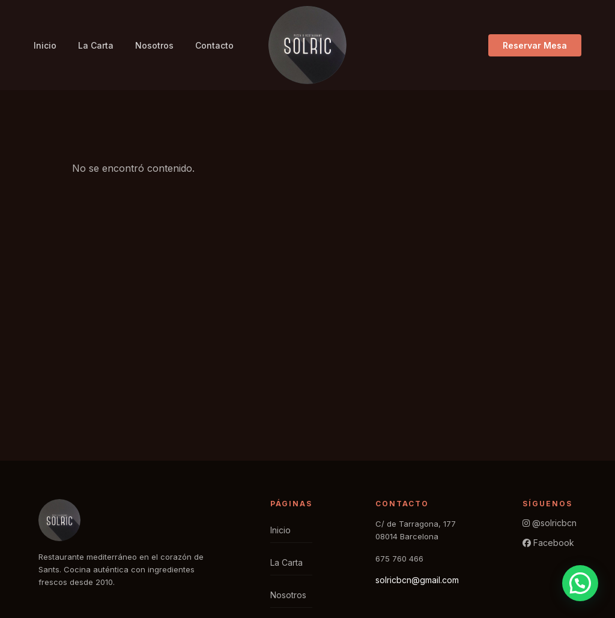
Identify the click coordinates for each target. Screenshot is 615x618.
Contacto (214, 45)
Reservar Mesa (535, 45)
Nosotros (154, 45)
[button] (580, 583)
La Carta (96, 45)
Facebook (548, 543)
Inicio (45, 45)
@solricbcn (550, 523)
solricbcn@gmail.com (417, 580)
